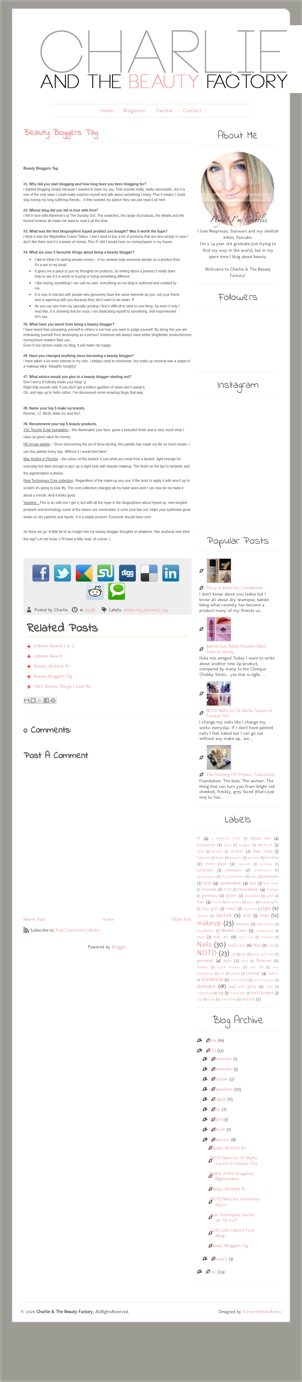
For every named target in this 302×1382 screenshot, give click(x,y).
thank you (237, 993)
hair (200, 901)
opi (233, 954)
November (222, 1068)
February (221, 1139)
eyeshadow (230, 882)
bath (200, 851)
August (219, 1099)
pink (245, 961)
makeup (209, 922)
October (220, 1079)
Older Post (182, 919)
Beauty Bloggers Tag (53, 676)
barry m (265, 844)
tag (165, 609)
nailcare (267, 937)
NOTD (206, 952)
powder (202, 967)
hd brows (234, 902)
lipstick (224, 915)
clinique (266, 864)
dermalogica (206, 876)
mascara (242, 923)
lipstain (202, 915)
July (216, 1109)
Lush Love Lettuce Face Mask (232, 1232)
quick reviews (229, 967)
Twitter (164, 110)
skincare (206, 986)
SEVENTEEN (212, 979)
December (222, 1058)
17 (198, 838)
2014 (212, 1040)
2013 (212, 1050)
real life (257, 967)
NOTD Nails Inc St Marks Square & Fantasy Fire (239, 713)
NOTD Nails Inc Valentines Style (235, 1201)
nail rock (246, 937)
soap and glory (242, 986)
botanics (235, 857)
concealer (234, 870)
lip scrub (250, 908)
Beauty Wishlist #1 (227, 1188)
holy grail (210, 908)
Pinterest (263, 960)
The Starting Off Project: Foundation (240, 774)
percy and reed (263, 954)
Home (106, 110)
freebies (273, 889)
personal (151, 609)
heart (250, 902)
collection (205, 870)
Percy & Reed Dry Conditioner (235, 587)
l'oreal (231, 908)
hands (216, 902)
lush (247, 915)
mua (200, 936)
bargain (245, 845)
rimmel (253, 973)
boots (220, 857)
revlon (235, 973)
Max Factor (265, 924)
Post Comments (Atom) (78, 930)
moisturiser (264, 930)
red (222, 973)
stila (269, 986)
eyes (207, 882)
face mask (271, 883)
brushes (272, 857)
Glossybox (252, 895)
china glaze (216, 863)
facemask (208, 889)
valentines (228, 999)
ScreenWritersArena (262, 1311)
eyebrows (271, 876)
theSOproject (262, 992)
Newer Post (34, 919)
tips (199, 999)
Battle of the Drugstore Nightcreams (232, 1176)
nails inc (236, 945)
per (243, 954)
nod (271, 945)
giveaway (210, 895)
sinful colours (263, 980)
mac (264, 915)
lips (267, 908)
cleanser (244, 864)
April (217, 1119)
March (219, 1129)
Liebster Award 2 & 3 (53, 645)
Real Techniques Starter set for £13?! (232, 1217)
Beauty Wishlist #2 (52, 666)
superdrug (205, 993)
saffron (273, 973)
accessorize (206, 844)
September (223, 1089)
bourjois (254, 857)
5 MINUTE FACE (226, 838)
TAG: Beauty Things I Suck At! (62, 686)
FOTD (227, 889)
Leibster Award (48, 655)
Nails (204, 944)
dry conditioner (233, 876)
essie (253, 876)
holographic (269, 902)
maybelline (205, 930)
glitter (231, 895)
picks (227, 960)
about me (132, 609)
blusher (237, 851)
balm (228, 845)
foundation (248, 889)
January (220, 1258)
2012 (212, 1271)
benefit (217, 851)
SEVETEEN (239, 980)
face (253, 883)
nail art (221, 936)
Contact (192, 110)
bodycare (203, 857)
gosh (270, 895)
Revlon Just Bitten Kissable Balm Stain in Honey (236, 648)
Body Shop (262, 851)
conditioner (263, 870)
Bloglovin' (134, 110)
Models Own (233, 930)
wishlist (248, 999)
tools (211, 999)
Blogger (119, 946)
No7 (256, 945)
